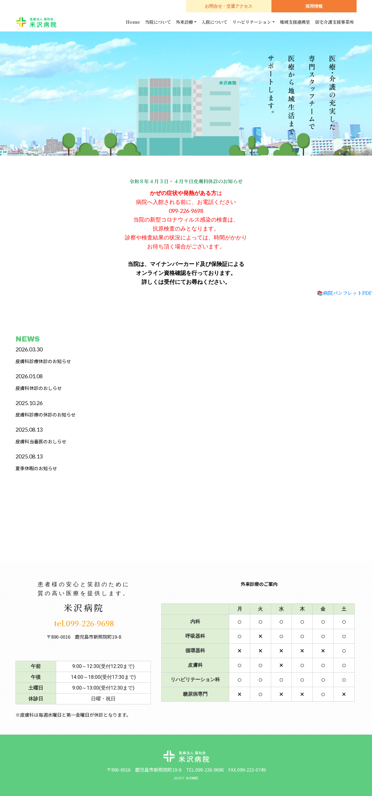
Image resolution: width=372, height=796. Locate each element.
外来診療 (184, 22)
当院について (158, 22)
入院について (214, 22)
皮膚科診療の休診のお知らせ (45, 414)
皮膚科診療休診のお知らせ (43, 361)
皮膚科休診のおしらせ (38, 388)
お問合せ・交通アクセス (228, 6)
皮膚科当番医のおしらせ (40, 441)
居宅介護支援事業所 (334, 22)
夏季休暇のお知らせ (36, 468)
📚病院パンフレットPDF (344, 292)
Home (133, 22)
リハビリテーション (251, 22)
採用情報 (314, 6)
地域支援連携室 (295, 22)
